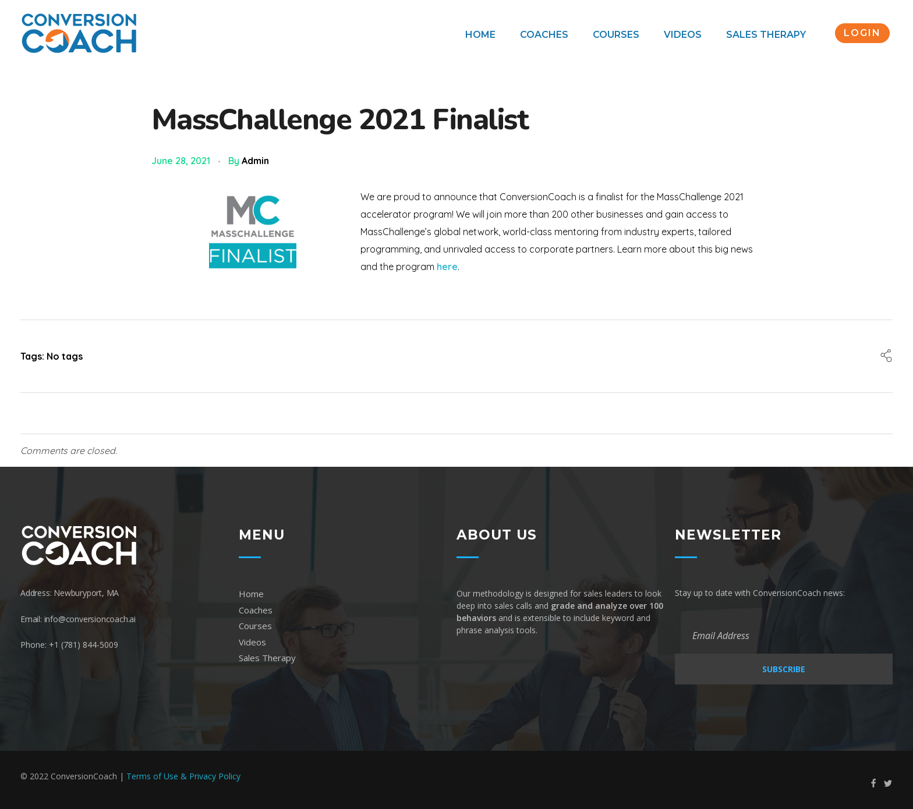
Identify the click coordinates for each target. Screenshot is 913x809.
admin (255, 160)
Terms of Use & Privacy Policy (183, 776)
